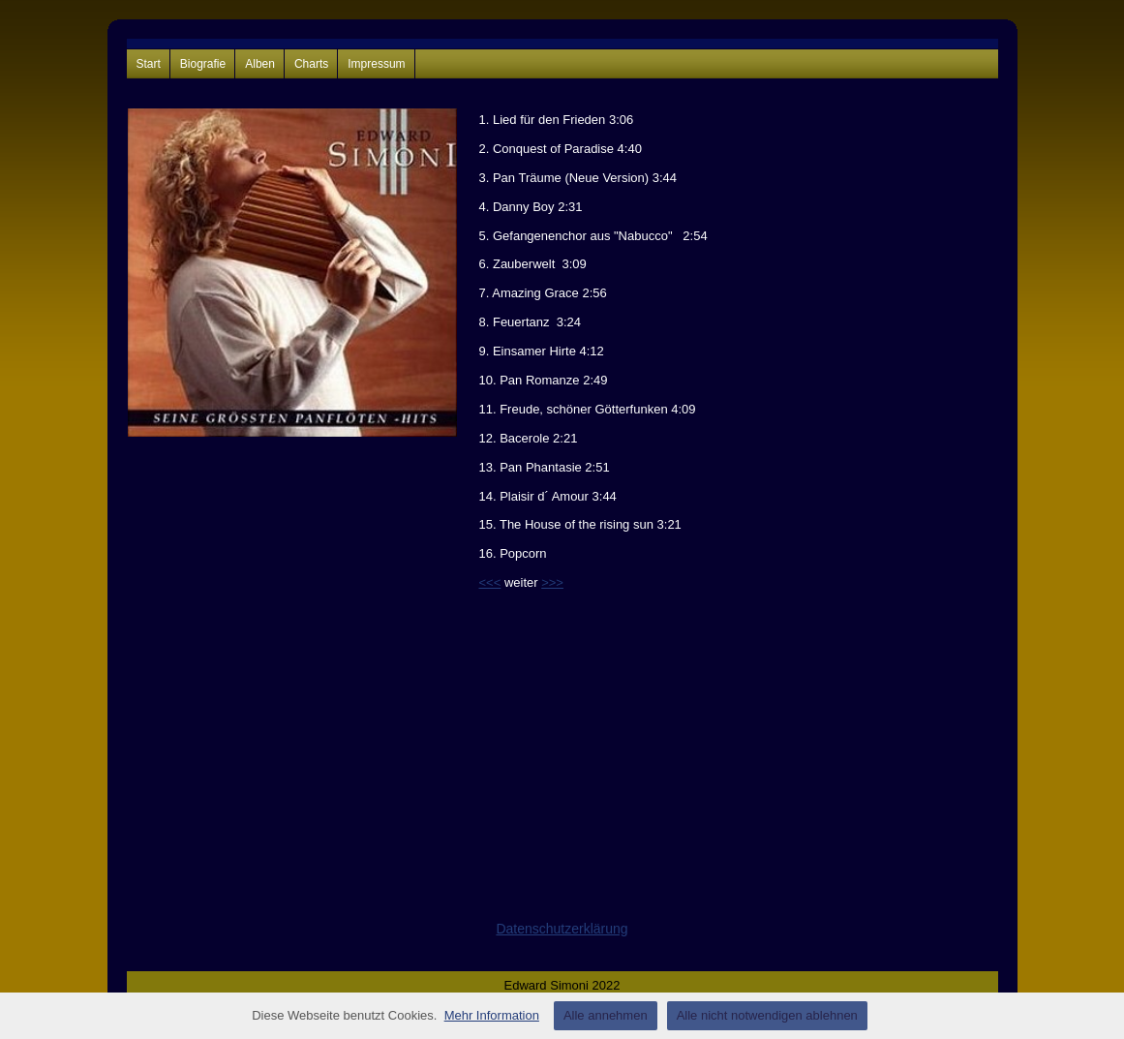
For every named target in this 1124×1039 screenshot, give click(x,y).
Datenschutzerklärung (561, 928)
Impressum (376, 64)
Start (149, 64)
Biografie (203, 64)
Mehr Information (491, 1015)
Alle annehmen (605, 1015)
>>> (552, 582)
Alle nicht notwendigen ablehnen (767, 1015)
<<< (490, 582)
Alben (260, 64)
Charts (311, 64)
